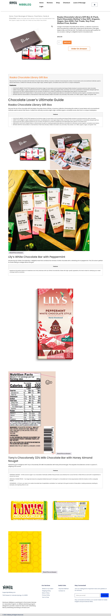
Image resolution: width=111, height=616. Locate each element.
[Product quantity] (59, 42)
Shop (58, 3)
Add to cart (67, 42)
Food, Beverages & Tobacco (23, 16)
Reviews (50, 3)
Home (41, 3)
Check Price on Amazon (16, 252)
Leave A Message (79, 3)
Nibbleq (25, 4)
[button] (52, 26)
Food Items (38, 16)
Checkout (66, 3)
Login (41, 6)
